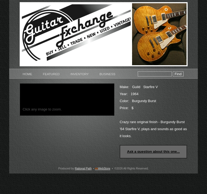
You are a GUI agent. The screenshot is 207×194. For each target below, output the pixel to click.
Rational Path (83, 168)
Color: (124, 101)
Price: (124, 108)
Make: (124, 87)
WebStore (102, 168)
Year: (124, 94)
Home (27, 74)
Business (107, 74)
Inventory (79, 74)
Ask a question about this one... (153, 152)
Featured (51, 74)
